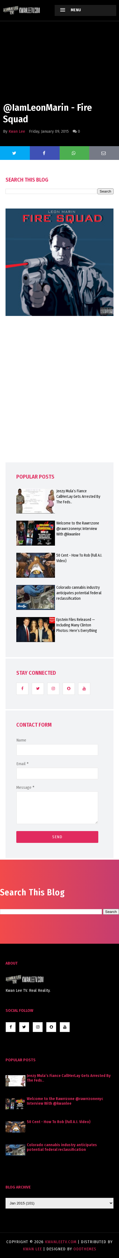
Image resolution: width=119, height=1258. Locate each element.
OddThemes (84, 1248)
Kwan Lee (17, 131)
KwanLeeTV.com (61, 1241)
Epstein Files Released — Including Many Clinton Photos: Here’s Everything (76, 625)
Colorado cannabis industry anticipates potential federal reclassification (78, 593)
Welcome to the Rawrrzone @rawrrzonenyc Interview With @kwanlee (77, 529)
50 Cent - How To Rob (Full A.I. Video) (79, 558)
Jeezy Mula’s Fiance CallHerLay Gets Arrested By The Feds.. (78, 496)
